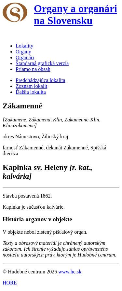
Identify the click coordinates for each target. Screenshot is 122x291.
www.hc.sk (69, 271)
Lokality (24, 45)
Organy (23, 51)
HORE (10, 282)
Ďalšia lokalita (31, 92)
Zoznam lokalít (31, 86)
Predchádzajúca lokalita (40, 80)
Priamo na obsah (33, 69)
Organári (25, 57)
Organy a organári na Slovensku (75, 14)
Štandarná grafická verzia (42, 63)
